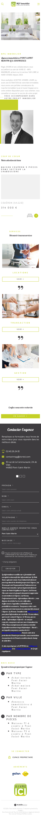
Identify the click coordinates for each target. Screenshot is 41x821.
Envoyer (11, 569)
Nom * (5, 496)
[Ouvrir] (2, 4)
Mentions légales (27, 812)
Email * (6, 507)
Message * (8, 540)
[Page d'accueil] (20, 4)
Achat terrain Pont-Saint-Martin (21, 680)
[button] (17, 476)
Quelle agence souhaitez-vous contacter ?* (19, 529)
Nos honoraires (7, 812)
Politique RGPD (21, 814)
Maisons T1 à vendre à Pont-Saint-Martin (21, 726)
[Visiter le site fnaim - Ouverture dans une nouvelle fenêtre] (25, 773)
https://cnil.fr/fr (33, 611)
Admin (36, 812)
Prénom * (8, 485)
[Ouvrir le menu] (38, 4)
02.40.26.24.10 (13, 451)
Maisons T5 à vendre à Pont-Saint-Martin (21, 734)
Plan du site (17, 812)
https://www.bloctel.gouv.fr (11, 633)
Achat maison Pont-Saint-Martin (21, 688)
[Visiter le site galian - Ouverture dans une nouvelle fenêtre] (16, 773)
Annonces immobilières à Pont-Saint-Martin (21, 705)
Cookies (29, 814)
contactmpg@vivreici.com (18, 456)
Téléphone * (10, 517)
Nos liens (12, 814)
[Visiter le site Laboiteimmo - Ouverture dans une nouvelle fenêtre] (20, 805)
